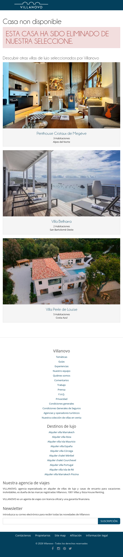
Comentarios (61, 380)
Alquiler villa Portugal (61, 465)
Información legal (97, 535)
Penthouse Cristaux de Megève (61, 133)
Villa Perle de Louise (61, 309)
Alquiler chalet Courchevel (61, 460)
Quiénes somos (61, 375)
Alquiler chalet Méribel (61, 455)
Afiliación (76, 535)
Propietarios (42, 535)
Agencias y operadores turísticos (62, 413)
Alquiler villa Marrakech (62, 432)
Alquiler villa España (61, 446)
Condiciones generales (61, 403)
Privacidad (61, 399)
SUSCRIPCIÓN (109, 521)
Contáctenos (23, 535)
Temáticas (61, 357)
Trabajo (61, 385)
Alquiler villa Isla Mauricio (61, 441)
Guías (61, 361)
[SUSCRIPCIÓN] (50, 521)
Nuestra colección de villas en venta (61, 417)
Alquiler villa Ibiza (61, 437)
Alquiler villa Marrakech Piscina (62, 474)
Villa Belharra (61, 221)
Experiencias (62, 366)
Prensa (61, 389)
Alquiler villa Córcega (61, 451)
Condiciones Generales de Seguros (61, 408)
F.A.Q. (61, 394)
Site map (60, 535)
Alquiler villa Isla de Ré (61, 469)
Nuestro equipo (61, 371)
